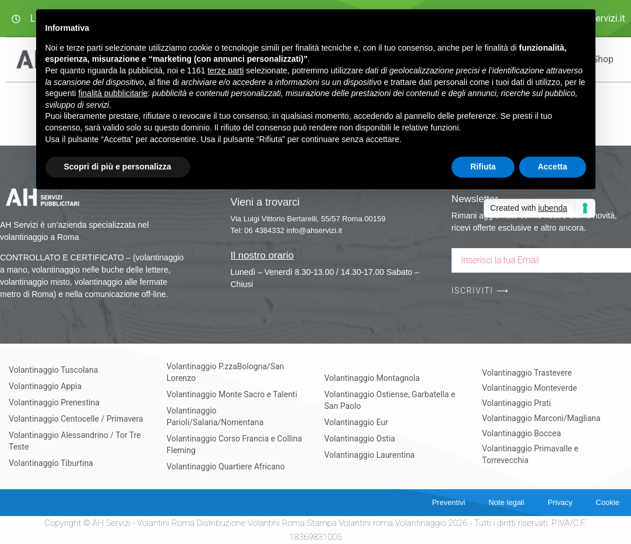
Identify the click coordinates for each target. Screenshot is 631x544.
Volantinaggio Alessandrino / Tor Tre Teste (75, 440)
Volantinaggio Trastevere (527, 372)
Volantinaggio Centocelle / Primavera (76, 418)
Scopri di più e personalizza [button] (117, 166)
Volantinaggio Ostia (360, 438)
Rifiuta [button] (483, 166)
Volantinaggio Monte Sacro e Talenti (232, 394)
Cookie (607, 502)
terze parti (225, 70)
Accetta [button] (552, 166)
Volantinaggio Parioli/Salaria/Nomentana (215, 416)
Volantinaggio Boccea (521, 433)
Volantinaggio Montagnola (372, 378)
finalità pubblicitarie (112, 93)
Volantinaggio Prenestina (54, 402)
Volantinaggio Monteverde (529, 388)
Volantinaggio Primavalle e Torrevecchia (530, 454)
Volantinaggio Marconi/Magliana (541, 418)
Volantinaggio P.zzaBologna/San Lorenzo (225, 372)
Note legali (506, 502)
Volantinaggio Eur (357, 422)
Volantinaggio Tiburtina (51, 463)
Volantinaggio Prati (516, 403)
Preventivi (448, 502)
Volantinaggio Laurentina (370, 455)
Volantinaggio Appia (45, 386)
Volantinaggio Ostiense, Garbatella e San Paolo (390, 400)
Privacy (560, 502)
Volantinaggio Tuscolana (53, 370)
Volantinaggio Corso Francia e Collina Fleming (234, 444)
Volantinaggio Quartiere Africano (226, 466)
